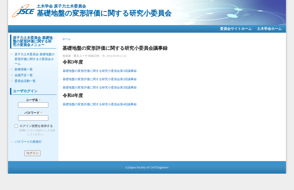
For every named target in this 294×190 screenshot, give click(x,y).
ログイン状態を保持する (36, 126)
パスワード (33, 113)
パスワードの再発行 (28, 142)
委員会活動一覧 (25, 81)
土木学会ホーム (269, 29)
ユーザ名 (33, 100)
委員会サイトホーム (236, 29)
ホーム (66, 38)
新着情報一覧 (24, 69)
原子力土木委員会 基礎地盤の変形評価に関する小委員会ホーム (35, 59)
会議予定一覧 (24, 75)
